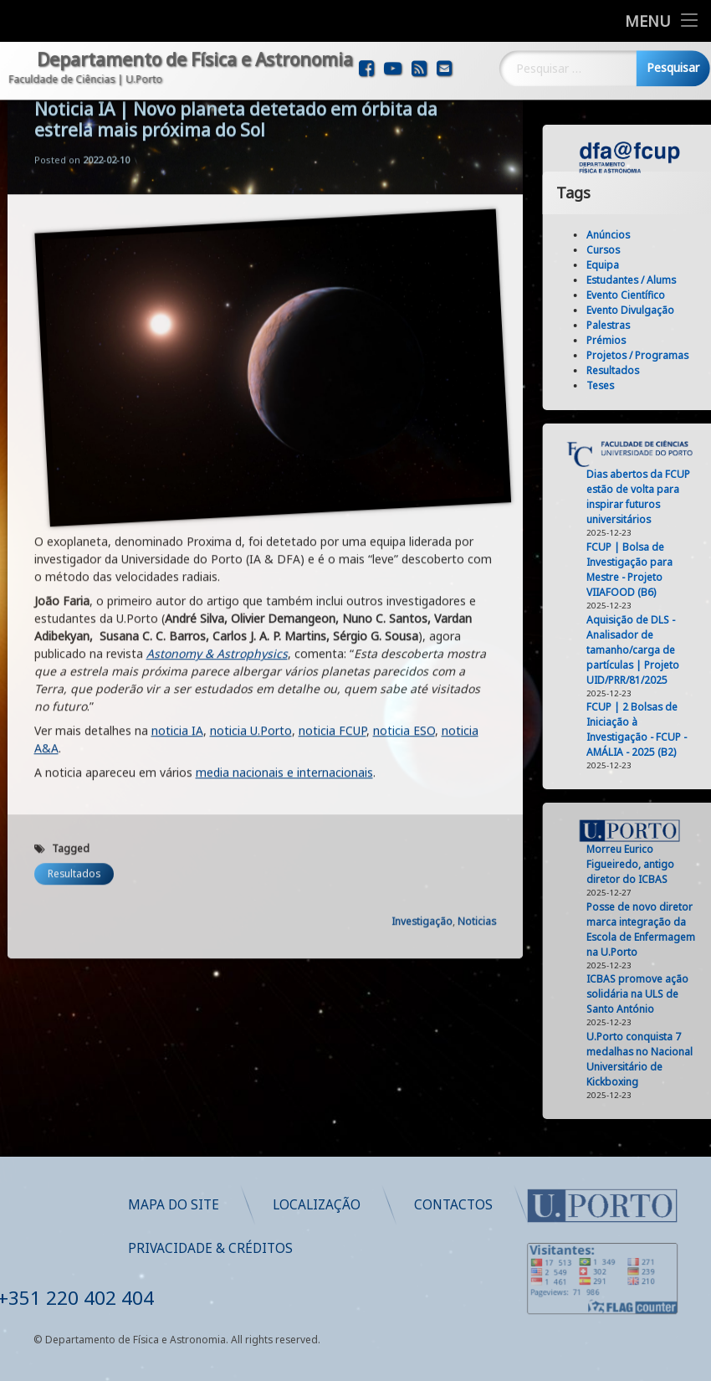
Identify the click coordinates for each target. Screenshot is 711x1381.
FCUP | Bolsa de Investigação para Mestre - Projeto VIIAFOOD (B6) (664, 569)
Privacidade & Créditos (381, 1248)
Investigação (422, 732)
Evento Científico (660, 295)
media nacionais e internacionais (284, 583)
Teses (634, 385)
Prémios (640, 340)
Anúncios (642, 235)
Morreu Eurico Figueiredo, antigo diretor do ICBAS (664, 864)
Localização (487, 1205)
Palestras (642, 325)
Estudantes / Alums (665, 280)
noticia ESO (404, 541)
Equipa (637, 265)
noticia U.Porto (251, 541)
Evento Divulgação (664, 310)
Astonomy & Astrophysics (217, 464)
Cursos (637, 250)
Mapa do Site (344, 1205)
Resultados (74, 684)
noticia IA (177, 541)
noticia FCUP (332, 541)
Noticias (477, 732)
